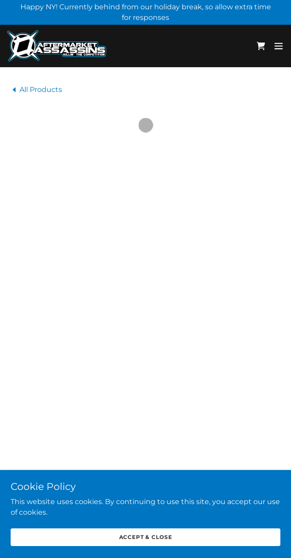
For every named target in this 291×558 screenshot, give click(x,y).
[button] (261, 45)
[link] (56, 45)
